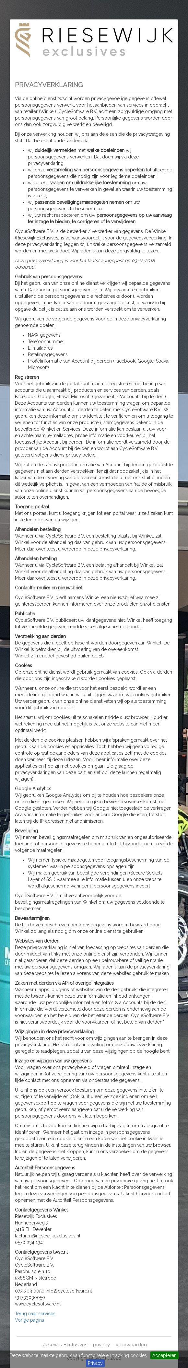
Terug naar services (35, 1313)
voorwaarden (131, 1345)
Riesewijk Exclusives (64, 1345)
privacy (101, 1345)
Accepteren (164, 1355)
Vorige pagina (29, 1320)
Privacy (95, 1363)
